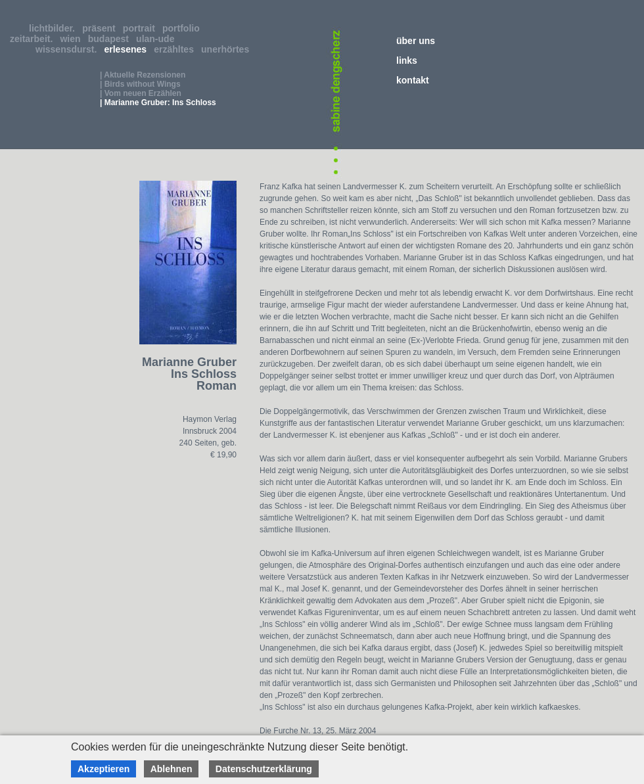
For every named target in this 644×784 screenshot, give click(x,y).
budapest (111, 39)
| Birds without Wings (140, 84)
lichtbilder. (54, 28)
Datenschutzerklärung (264, 769)
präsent (101, 28)
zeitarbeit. (34, 39)
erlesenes (128, 49)
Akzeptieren (103, 769)
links (406, 60)
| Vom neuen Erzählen (140, 93)
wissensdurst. (68, 49)
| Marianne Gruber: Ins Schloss (158, 102)
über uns (415, 40)
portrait (141, 28)
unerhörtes (227, 49)
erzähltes (176, 49)
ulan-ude (157, 39)
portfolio (183, 28)
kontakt (412, 80)
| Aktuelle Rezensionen (142, 75)
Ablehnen (171, 769)
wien (72, 39)
